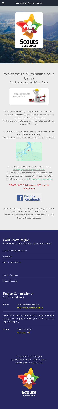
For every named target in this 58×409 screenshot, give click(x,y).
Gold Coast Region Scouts (15, 250)
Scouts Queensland (12, 262)
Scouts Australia (10, 275)
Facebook (7, 256)
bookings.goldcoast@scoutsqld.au (29, 169)
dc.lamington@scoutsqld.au (39, 179)
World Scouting (10, 280)
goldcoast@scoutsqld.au (28, 304)
